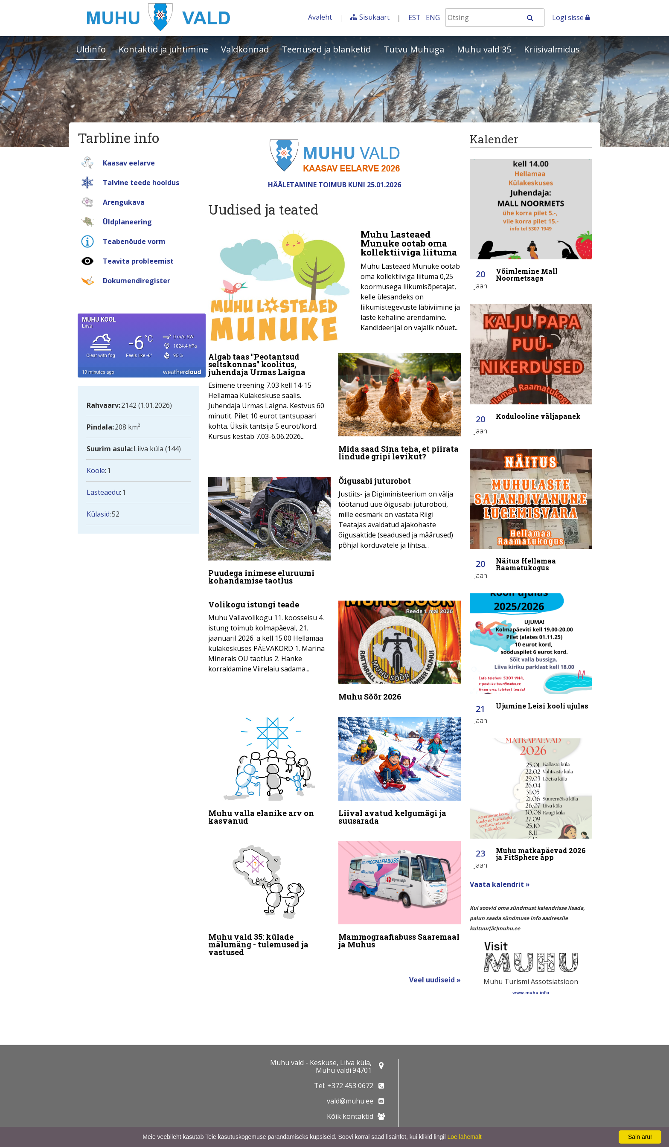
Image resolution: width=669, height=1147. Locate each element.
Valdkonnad (245, 49)
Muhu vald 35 (484, 49)
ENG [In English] (433, 17)
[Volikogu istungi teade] (269, 631)
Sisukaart (374, 17)
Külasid (98, 514)
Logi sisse (571, 17)
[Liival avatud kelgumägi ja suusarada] (399, 765)
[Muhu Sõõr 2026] (399, 647)
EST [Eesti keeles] (414, 17)
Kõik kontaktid (350, 1116)
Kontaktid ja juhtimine (163, 49)
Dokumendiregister (136, 280)
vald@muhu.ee (350, 1101)
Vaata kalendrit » (500, 884)
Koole (96, 470)
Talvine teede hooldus (141, 182)
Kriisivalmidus (552, 49)
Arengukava (124, 202)
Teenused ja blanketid (326, 49)
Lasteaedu (103, 492)
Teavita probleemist (138, 261)
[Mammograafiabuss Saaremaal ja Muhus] (399, 887)
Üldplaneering (127, 221)
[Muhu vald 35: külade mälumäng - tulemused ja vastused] (269, 891)
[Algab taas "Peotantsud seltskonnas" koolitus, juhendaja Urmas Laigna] (269, 395)
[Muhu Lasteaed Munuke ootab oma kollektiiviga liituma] (334, 285)
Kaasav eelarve (129, 163)
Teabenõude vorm (134, 241)
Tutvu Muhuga (414, 49)
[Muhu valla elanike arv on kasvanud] (269, 765)
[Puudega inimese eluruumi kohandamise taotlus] (269, 529)
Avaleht (320, 17)
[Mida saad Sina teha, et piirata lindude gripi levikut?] (399, 407)
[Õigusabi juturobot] (399, 509)
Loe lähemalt (464, 1136)
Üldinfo (91, 49)
